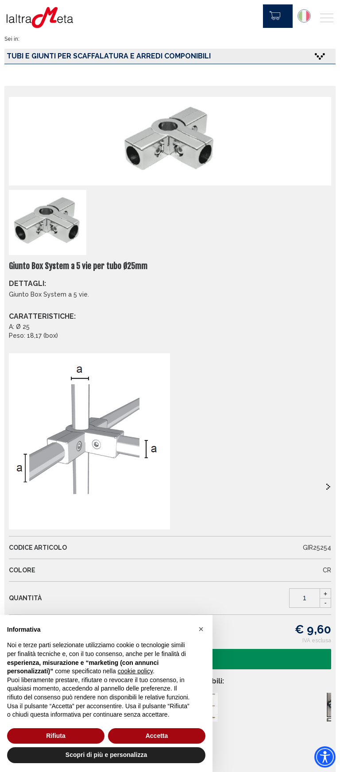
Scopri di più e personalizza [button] (106, 754)
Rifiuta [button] (56, 735)
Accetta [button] (157, 735)
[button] (201, 629)
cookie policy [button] (135, 671)
